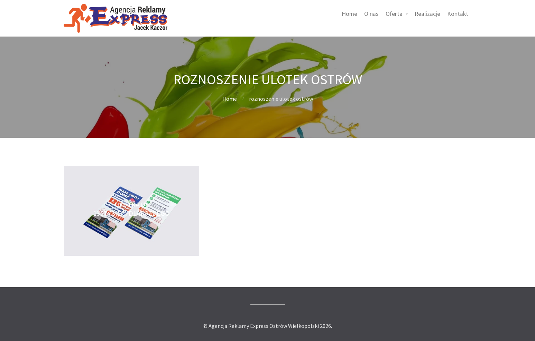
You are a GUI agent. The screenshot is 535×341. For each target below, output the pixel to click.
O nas (371, 14)
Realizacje (427, 14)
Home (349, 14)
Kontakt (457, 14)
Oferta (394, 14)
